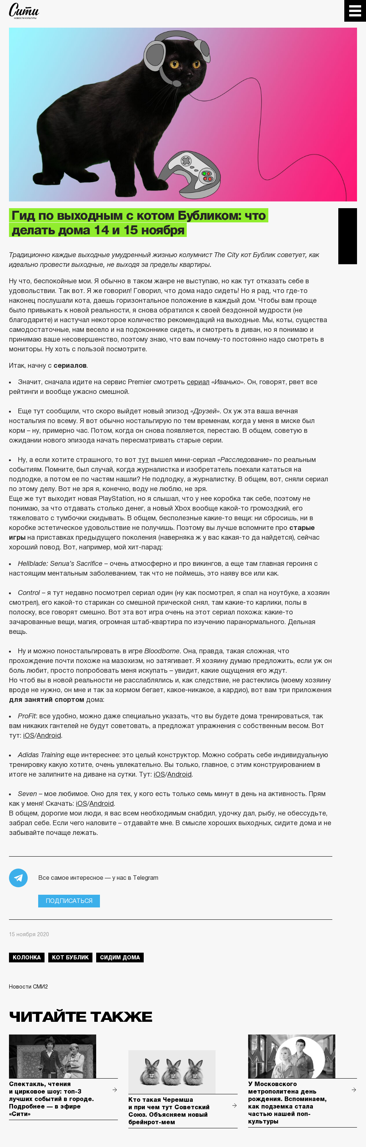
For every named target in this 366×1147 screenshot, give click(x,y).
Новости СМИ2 (28, 987)
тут (143, 459)
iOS (28, 735)
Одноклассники (347, 255)
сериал (198, 382)
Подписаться (69, 901)
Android (49, 735)
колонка (27, 958)
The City (24, 11)
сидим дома (120, 958)
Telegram (347, 217)
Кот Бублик (70, 958)
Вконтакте (347, 236)
